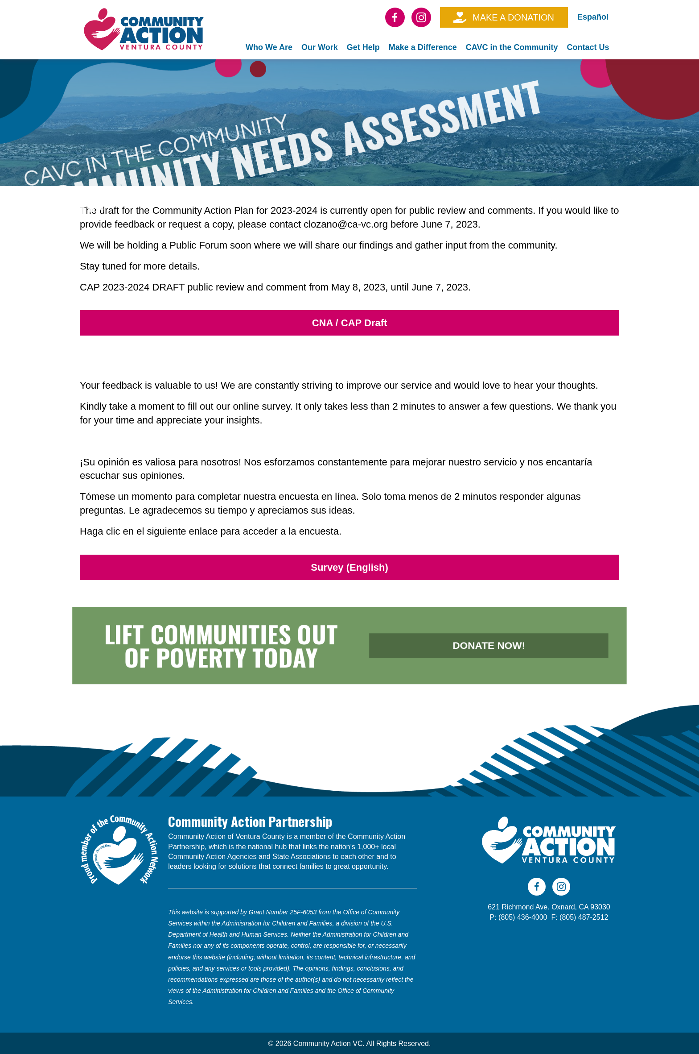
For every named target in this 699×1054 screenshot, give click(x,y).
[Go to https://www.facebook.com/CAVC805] (395, 17)
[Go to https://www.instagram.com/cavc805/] (421, 17)
